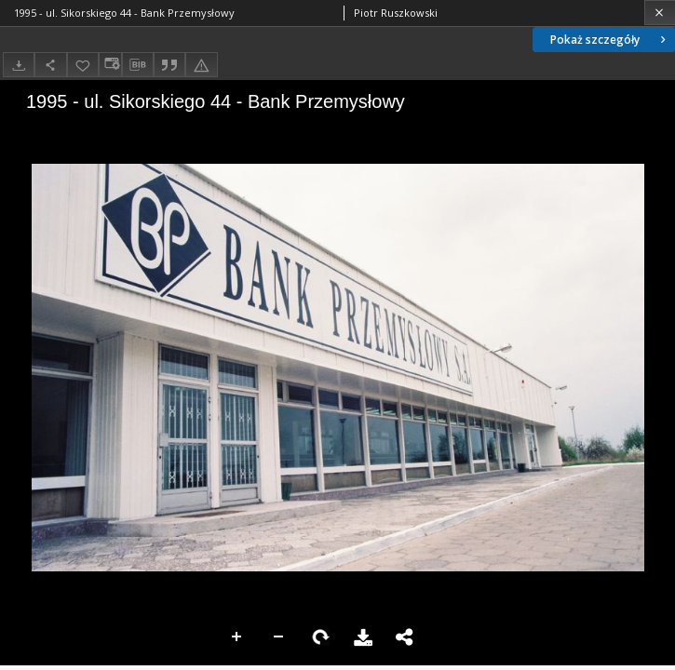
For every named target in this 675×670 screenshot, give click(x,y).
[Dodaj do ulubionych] (83, 64)
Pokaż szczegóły (609, 39)
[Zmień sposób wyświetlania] (110, 64)
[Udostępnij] (50, 64)
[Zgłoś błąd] (201, 64)
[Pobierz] (18, 64)
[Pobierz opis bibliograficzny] (138, 65)
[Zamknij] (659, 12)
